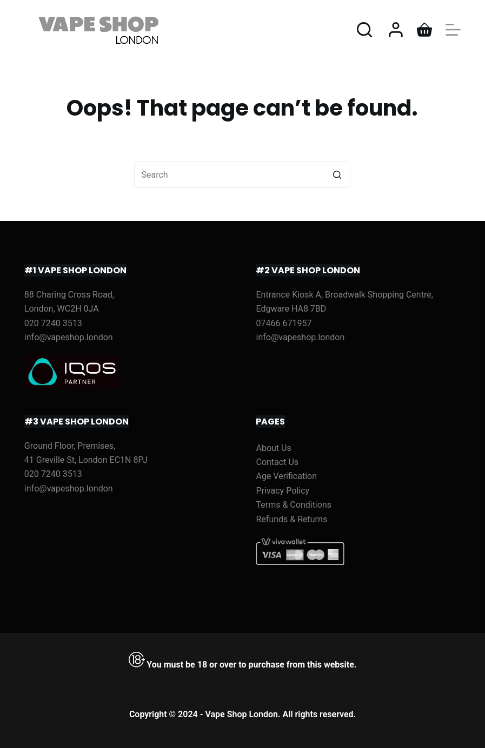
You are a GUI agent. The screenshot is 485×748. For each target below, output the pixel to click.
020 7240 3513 (53, 323)
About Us (273, 448)
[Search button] (336, 174)
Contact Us (277, 462)
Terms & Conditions (293, 505)
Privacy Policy (282, 491)
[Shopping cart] (424, 29)
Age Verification (286, 476)
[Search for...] (242, 174)
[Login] (395, 29)
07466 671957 (283, 323)
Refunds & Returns (291, 519)
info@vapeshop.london (68, 337)
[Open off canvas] (453, 29)
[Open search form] (364, 29)
